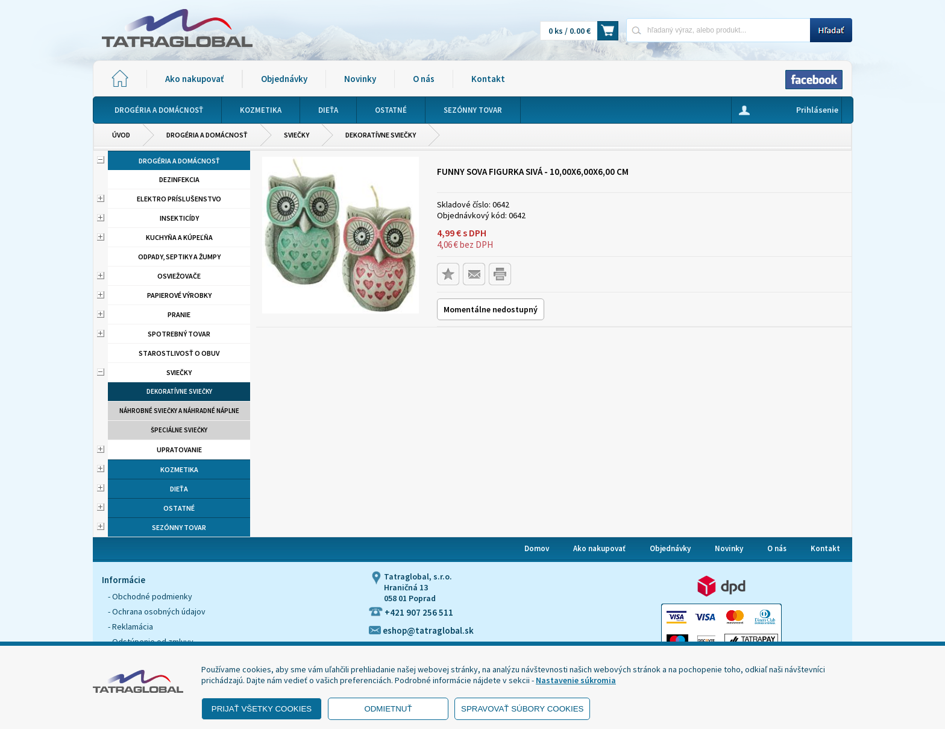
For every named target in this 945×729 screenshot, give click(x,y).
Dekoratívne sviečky (380, 134)
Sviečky (296, 134)
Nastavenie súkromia (576, 680)
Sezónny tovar (179, 527)
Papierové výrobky (179, 295)
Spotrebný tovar (179, 333)
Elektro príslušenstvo (179, 198)
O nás (424, 78)
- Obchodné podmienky (150, 596)
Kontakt (488, 78)
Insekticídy (179, 217)
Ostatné (179, 508)
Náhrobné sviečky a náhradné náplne (179, 410)
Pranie (179, 314)
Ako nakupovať (194, 78)
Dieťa (179, 488)
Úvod (121, 134)
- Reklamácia (130, 626)
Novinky (360, 78)
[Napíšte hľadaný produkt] (718, 30)
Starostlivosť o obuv (179, 353)
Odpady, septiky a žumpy (179, 256)
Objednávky (284, 78)
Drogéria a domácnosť (207, 134)
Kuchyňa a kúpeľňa (179, 237)
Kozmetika (179, 469)
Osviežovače (179, 275)
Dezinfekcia (179, 179)
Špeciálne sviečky (179, 430)
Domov (536, 548)
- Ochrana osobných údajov (157, 611)
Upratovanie (179, 449)
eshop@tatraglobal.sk (421, 630)
